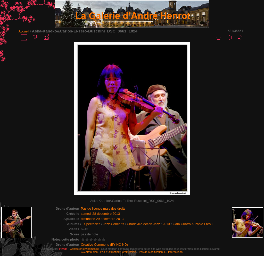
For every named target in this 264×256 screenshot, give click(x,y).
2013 (166, 224)
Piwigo (63, 248)
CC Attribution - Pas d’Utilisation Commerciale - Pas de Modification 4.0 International (132, 251)
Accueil (24, 31)
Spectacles (92, 224)
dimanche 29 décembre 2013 (102, 219)
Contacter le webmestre (84, 248)
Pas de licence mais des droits (103, 208)
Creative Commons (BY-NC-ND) (104, 244)
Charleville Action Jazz (143, 224)
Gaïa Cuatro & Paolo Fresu (192, 224)
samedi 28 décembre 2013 (100, 214)
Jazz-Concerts (113, 224)
